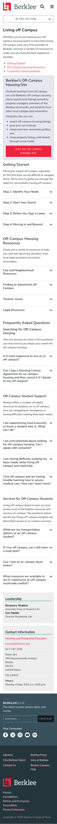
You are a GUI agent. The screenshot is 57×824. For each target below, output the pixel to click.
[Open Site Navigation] (52, 6)
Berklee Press (39, 755)
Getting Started (16, 63)
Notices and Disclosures (16, 801)
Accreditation (10, 796)
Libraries (8, 755)
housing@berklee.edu (17, 643)
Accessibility (10, 805)
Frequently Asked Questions (23, 71)
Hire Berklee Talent (14, 760)
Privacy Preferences (14, 809)
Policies (7, 792)
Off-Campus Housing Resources (26, 67)
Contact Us (9, 765)
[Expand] (50, 19)
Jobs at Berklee (39, 760)
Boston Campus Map (40, 767)
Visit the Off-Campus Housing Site (28, 151)
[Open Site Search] (42, 6)
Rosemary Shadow (16, 605)
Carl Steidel (12, 613)
